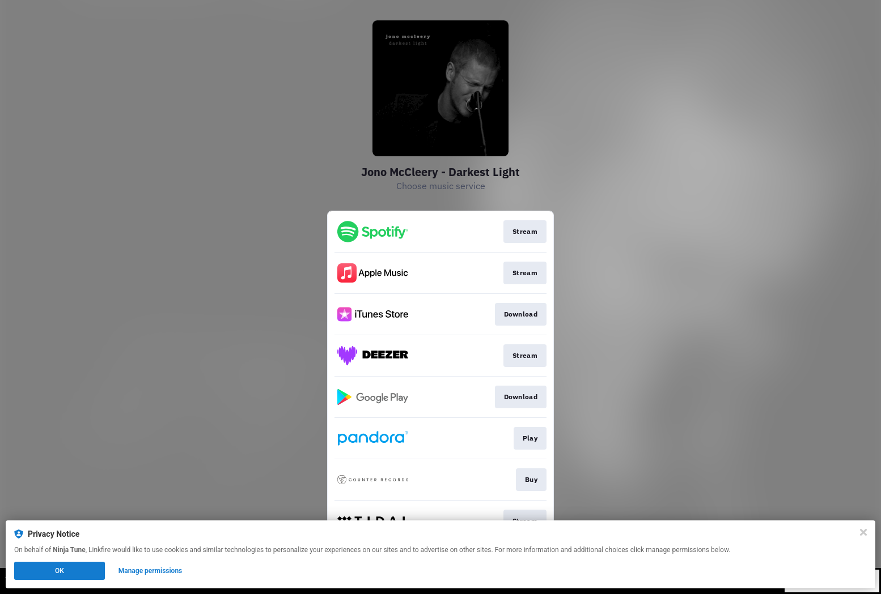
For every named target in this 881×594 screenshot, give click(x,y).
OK (59, 571)
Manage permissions (150, 571)
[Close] (863, 532)
